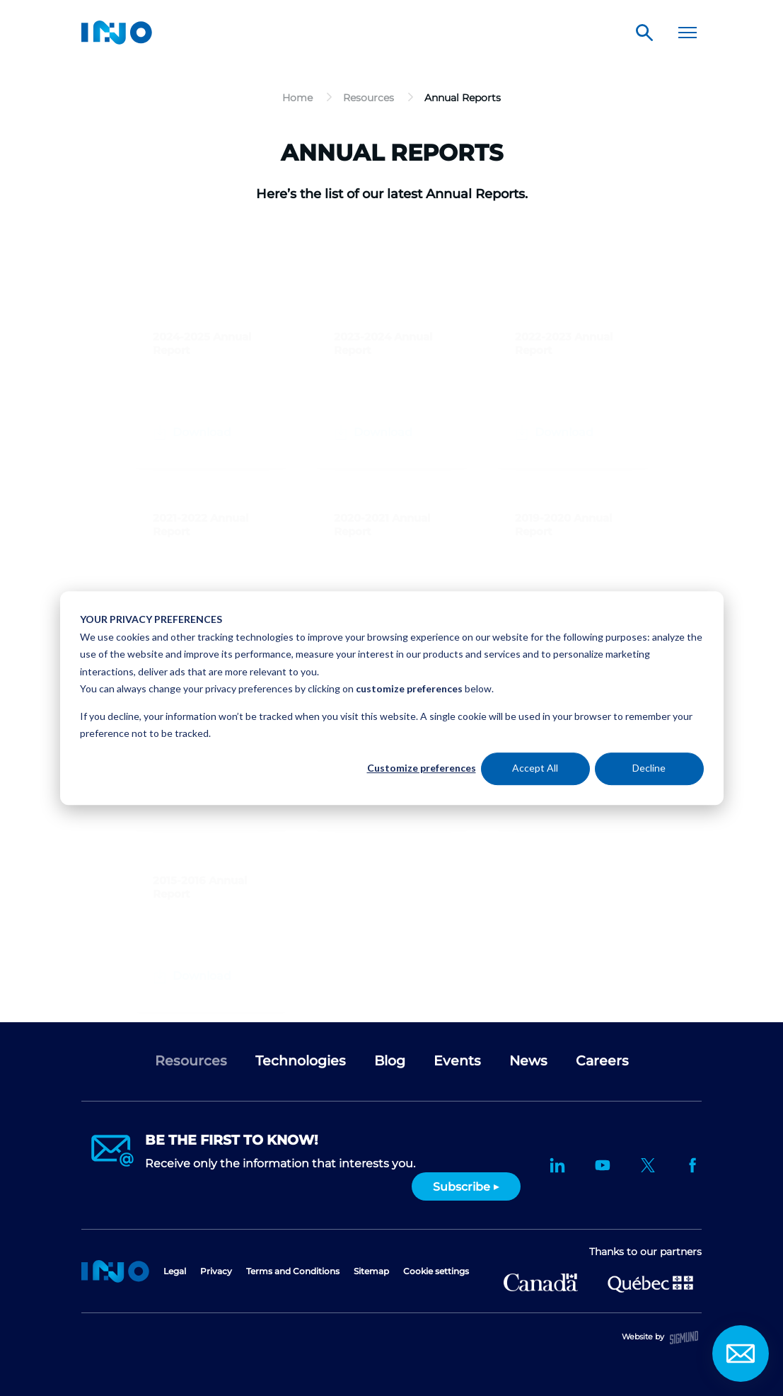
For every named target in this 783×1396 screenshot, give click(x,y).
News (528, 1061)
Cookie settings (436, 1271)
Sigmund (684, 1338)
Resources (191, 1061)
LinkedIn (557, 1165)
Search (644, 32)
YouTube (602, 1165)
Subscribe (461, 1187)
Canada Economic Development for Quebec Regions (541, 1282)
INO (116, 33)
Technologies (300, 1061)
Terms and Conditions (293, 1271)
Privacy (216, 1271)
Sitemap (371, 1271)
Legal (174, 1271)
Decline (649, 768)
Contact (740, 1353)
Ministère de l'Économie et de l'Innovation (650, 1282)
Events (457, 1061)
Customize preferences (421, 768)
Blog (389, 1061)
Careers (602, 1061)
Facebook (693, 1165)
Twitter (647, 1165)
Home (115, 1271)
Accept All (535, 768)
